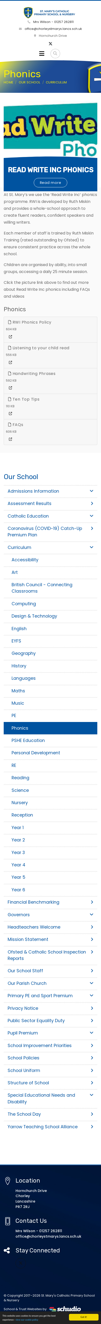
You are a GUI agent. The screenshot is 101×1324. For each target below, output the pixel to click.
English (19, 629)
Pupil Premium (50, 1033)
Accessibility (25, 560)
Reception (22, 815)
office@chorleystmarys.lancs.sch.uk (50, 28)
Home (8, 82)
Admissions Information (50, 491)
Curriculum (56, 82)
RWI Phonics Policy (29, 322)
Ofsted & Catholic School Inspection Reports (50, 955)
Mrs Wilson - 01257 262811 (51, 21)
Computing (24, 604)
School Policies (50, 1058)
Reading (20, 778)
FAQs (15, 425)
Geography (24, 653)
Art (15, 572)
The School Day (50, 1114)
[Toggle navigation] (42, 53)
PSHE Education (28, 740)
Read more (50, 182)
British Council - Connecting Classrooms (42, 588)
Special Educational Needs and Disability (50, 1098)
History (19, 666)
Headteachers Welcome (50, 927)
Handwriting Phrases (32, 373)
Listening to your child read (38, 348)
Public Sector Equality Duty (50, 1021)
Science (20, 790)
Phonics (20, 728)
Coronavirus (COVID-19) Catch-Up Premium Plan (50, 532)
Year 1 (18, 828)
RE (14, 765)
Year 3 (18, 853)
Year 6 (18, 890)
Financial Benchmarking (50, 902)
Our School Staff (50, 971)
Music (18, 703)
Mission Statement (50, 939)
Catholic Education (50, 516)
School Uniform (50, 1070)
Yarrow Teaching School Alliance (50, 1127)
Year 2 (18, 840)
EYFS (16, 641)
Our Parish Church (50, 983)
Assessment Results (50, 503)
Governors (50, 915)
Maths (18, 691)
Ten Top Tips (24, 399)
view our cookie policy (27, 1320)
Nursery (20, 803)
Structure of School (50, 1083)
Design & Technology (34, 616)
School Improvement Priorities (50, 1046)
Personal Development (36, 753)
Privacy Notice (50, 1008)
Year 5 (18, 877)
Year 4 (18, 865)
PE (14, 716)
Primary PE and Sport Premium (50, 996)
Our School (29, 82)
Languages (24, 678)
